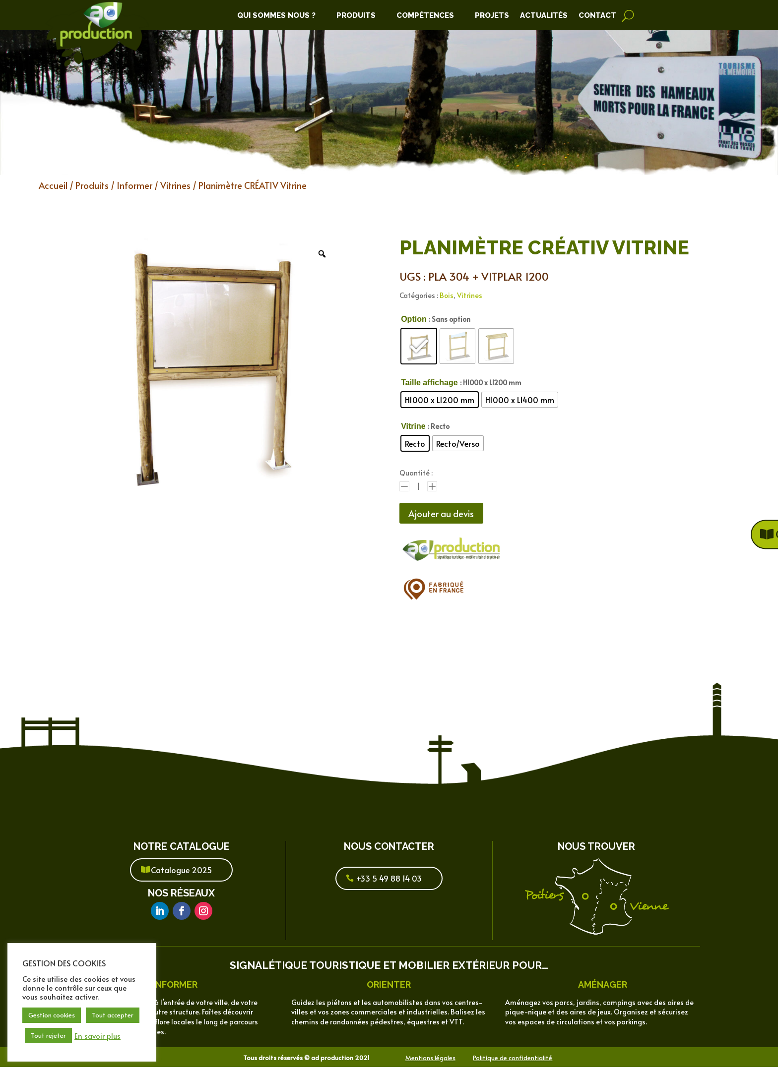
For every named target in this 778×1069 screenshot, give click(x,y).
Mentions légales (430, 1059)
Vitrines (175, 185)
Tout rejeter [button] (48, 1035)
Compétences (425, 16)
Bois (447, 295)
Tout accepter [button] (112, 1014)
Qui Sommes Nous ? (276, 16)
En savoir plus (97, 1035)
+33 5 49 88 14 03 (389, 880)
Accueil (53, 185)
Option (414, 319)
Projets (492, 16)
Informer (134, 185)
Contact (597, 16)
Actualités (544, 16)
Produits (356, 16)
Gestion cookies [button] (51, 1014)
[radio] (418, 346)
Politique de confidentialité (512, 1059)
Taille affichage (429, 382)
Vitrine (413, 426)
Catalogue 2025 (181, 871)
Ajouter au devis (446, 514)
